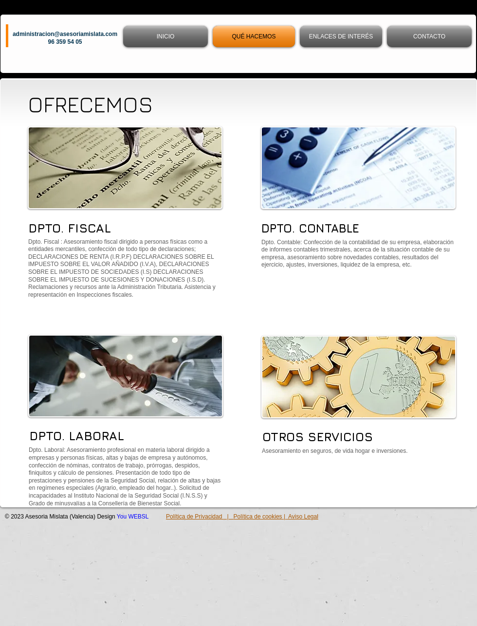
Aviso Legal (302, 516)
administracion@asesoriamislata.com (65, 34)
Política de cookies (258, 516)
